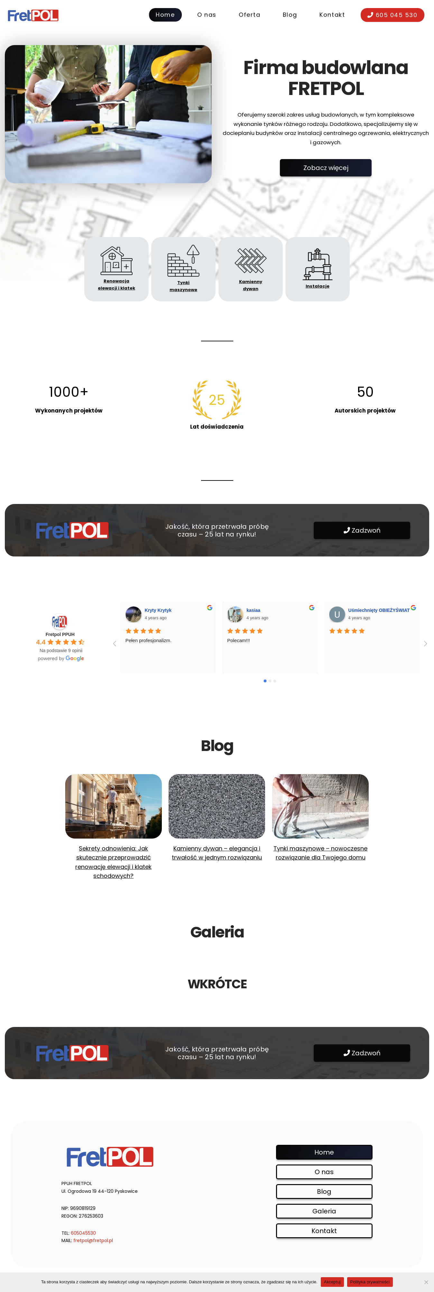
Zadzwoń (362, 530)
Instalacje (317, 286)
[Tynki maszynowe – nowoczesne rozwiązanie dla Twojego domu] (320, 806)
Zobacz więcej (325, 167)
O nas (324, 1171)
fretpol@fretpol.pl (93, 1240)
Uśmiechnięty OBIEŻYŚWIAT (379, 610)
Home (324, 1152)
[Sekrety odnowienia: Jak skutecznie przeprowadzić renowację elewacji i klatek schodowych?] (113, 806)
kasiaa (253, 610)
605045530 (83, 1233)
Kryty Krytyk (158, 610)
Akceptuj (332, 1281)
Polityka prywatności (370, 1281)
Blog (324, 1191)
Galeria (324, 1211)
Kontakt (324, 1230)
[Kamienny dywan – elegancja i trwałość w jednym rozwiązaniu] (217, 806)
